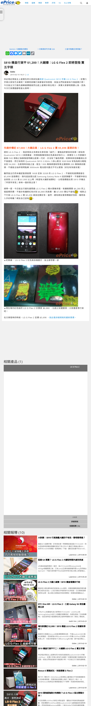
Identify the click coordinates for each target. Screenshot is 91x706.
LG (28, 74)
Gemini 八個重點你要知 (18, 49)
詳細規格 (74, 521)
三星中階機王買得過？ (73, 49)
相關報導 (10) (74, 526)
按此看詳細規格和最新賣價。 (62, 317)
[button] (81, 3)
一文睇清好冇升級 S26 (46, 49)
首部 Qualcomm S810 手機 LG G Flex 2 (59, 79)
